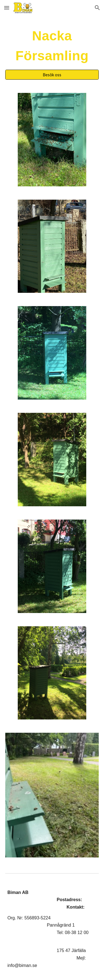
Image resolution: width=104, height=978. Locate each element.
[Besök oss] (52, 74)
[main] (52, 46)
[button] (6, 7)
